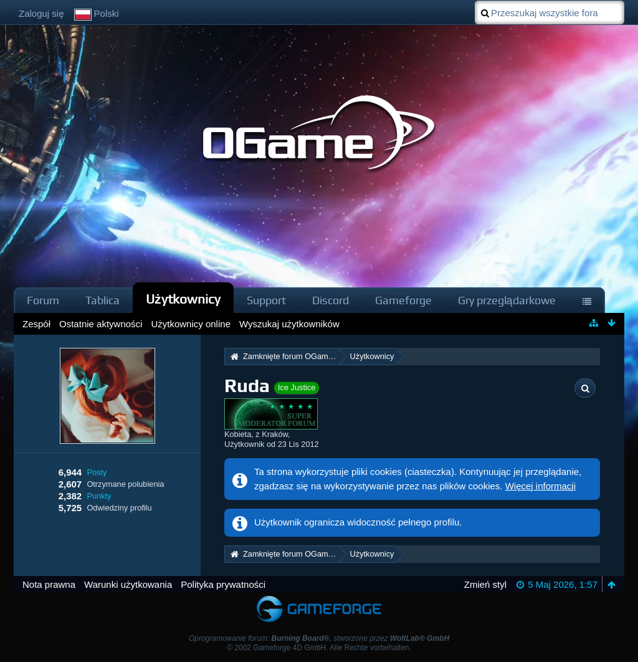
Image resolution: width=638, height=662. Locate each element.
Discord (330, 300)
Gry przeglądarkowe (507, 300)
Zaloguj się (41, 13)
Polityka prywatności (223, 584)
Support (266, 300)
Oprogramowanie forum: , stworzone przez (319, 638)
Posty (97, 472)
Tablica (102, 300)
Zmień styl (485, 584)
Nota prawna (48, 584)
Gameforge (403, 300)
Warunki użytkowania (128, 584)
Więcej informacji (540, 486)
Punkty (99, 496)
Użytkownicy (183, 299)
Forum (43, 300)
